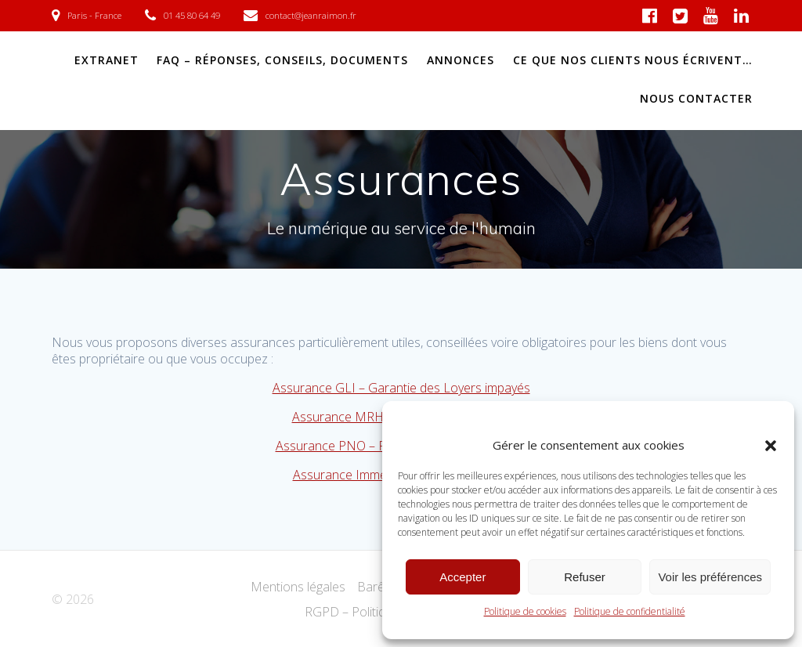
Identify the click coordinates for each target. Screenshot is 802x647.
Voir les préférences (710, 577)
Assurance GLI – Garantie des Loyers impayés (401, 387)
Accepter (462, 577)
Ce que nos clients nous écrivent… (633, 59)
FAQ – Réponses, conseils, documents (282, 59)
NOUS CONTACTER (696, 98)
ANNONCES (460, 59)
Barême (379, 586)
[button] (771, 446)
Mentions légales (298, 586)
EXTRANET (106, 59)
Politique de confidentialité (629, 611)
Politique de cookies (525, 611)
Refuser (584, 577)
